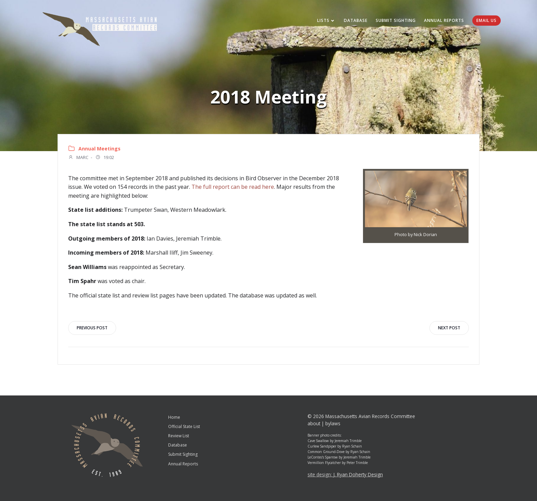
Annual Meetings (99, 148)
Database (355, 20)
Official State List (184, 426)
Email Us (486, 20)
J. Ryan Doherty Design (358, 474)
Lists (326, 20)
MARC (78, 158)
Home (174, 417)
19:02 (104, 158)
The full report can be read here (232, 187)
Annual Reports (444, 20)
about (314, 423)
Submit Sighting (396, 20)
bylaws (332, 423)
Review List (178, 436)
